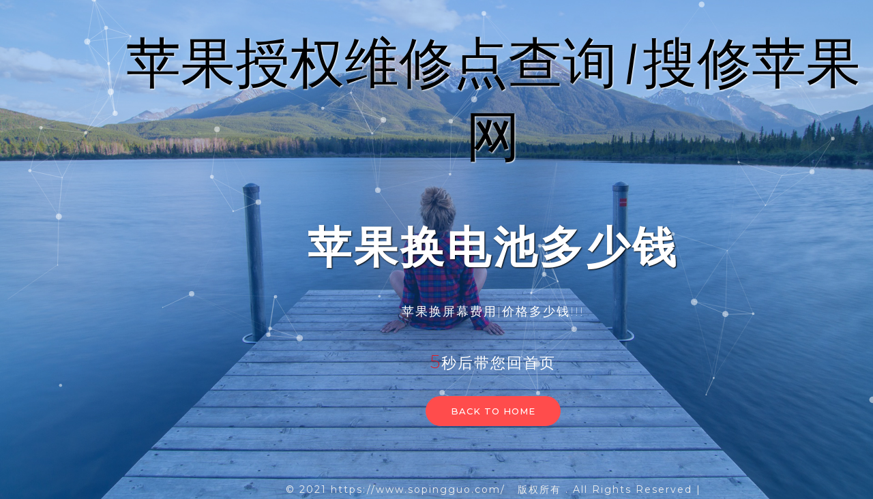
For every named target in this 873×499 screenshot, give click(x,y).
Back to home (493, 411)
